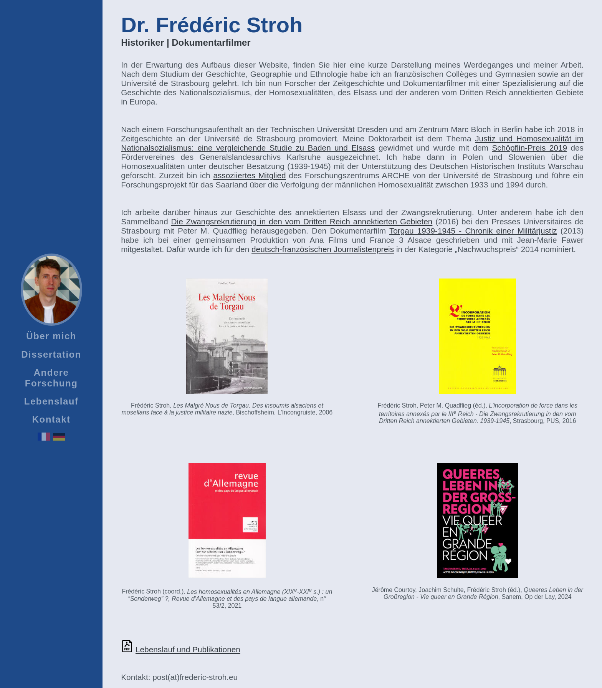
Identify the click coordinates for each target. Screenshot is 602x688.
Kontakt (51, 419)
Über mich (51, 336)
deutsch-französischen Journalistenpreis (322, 249)
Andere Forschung (51, 377)
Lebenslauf (51, 401)
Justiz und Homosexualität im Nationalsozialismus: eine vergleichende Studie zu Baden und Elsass (352, 143)
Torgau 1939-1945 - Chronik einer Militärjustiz (473, 230)
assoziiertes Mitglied (249, 175)
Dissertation (51, 354)
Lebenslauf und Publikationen (188, 649)
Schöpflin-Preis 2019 (529, 147)
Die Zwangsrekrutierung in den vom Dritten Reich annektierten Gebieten (302, 221)
